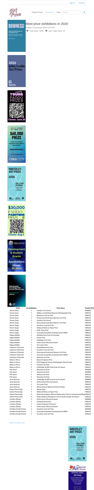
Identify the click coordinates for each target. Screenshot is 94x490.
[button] (71, 3)
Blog (58, 12)
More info (50, 12)
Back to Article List (17, 423)
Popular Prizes (37, 12)
